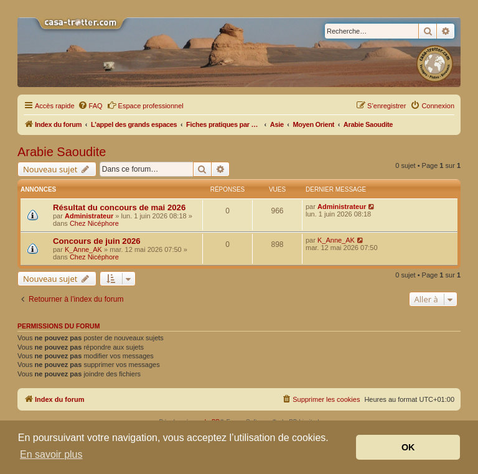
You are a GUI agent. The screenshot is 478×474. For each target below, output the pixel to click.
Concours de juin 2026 (97, 241)
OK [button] (408, 447)
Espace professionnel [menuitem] (145, 105)
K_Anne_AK (83, 249)
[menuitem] (90, 105)
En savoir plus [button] (51, 454)
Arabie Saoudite (61, 152)
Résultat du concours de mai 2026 (119, 207)
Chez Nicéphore (94, 223)
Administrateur (89, 216)
